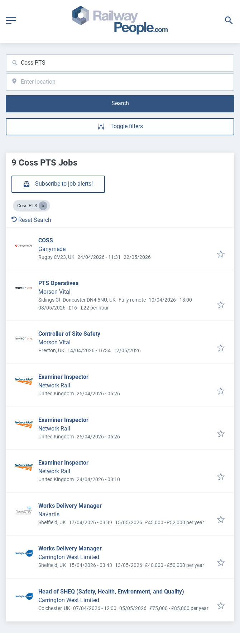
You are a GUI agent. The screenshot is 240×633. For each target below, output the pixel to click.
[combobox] (120, 63)
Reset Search (31, 220)
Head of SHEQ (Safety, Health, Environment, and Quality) (111, 591)
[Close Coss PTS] (43, 205)
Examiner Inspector (63, 376)
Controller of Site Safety (69, 333)
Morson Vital (54, 291)
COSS (45, 240)
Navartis (48, 514)
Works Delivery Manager (70, 505)
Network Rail (54, 385)
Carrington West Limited (68, 557)
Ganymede (52, 249)
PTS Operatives (58, 283)
